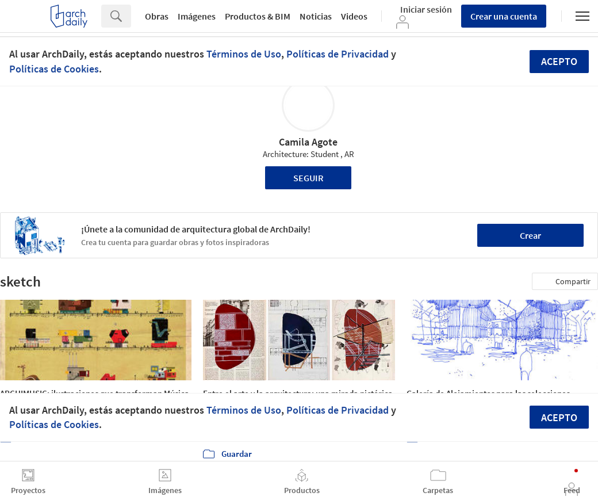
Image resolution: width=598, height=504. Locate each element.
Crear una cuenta (503, 16)
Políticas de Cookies (54, 68)
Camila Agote (308, 141)
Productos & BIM (257, 16)
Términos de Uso (243, 53)
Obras (156, 16)
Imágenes (197, 16)
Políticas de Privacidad (337, 53)
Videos (354, 16)
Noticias (316, 16)
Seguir (308, 178)
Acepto (559, 61)
